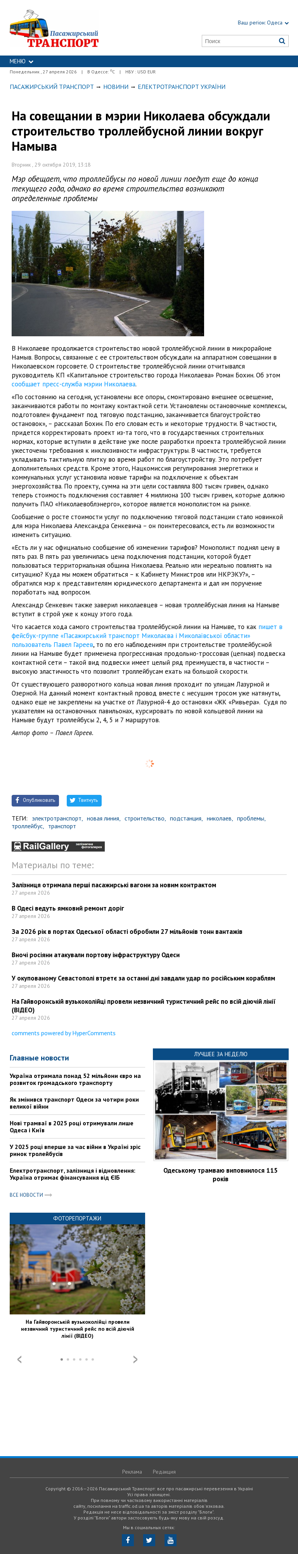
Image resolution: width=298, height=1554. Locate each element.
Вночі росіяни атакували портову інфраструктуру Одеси (96, 955)
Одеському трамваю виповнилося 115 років (220, 1174)
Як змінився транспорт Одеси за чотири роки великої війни (74, 1102)
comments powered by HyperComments (64, 1033)
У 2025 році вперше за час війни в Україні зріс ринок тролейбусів (75, 1150)
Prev (19, 1359)
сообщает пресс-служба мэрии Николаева (73, 384)
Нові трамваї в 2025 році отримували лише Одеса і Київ (71, 1126)
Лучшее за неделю (221, 1054)
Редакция (164, 1471)
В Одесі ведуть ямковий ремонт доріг (68, 908)
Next (135, 1359)
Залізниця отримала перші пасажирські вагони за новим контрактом (114, 885)
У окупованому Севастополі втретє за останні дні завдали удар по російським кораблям (143, 978)
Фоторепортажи (77, 1218)
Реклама (132, 1471)
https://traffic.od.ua (72, 28)
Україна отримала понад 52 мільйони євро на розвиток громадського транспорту (75, 1079)
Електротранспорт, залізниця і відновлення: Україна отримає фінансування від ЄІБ (72, 1173)
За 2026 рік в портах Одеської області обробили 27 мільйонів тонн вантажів (127, 931)
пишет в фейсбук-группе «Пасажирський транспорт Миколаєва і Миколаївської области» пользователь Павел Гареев (147, 635)
